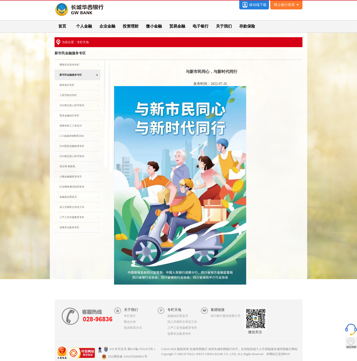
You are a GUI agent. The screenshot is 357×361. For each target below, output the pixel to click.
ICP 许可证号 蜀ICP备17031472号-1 (126, 349)
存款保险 (247, 26)
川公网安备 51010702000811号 (124, 356)
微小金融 (154, 26)
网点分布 (130, 322)
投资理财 (131, 26)
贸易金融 (177, 26)
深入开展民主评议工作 (182, 322)
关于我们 (224, 26)
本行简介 (130, 316)
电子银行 (200, 26)
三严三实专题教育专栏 (182, 327)
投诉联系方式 (133, 327)
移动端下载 (254, 5)
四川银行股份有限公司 (225, 316)
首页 (62, 26)
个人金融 (84, 26)
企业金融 (107, 26)
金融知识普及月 (177, 316)
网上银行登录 (286, 5)
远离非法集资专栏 (179, 333)
